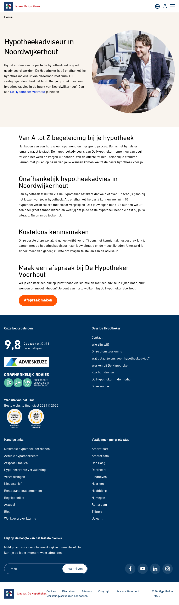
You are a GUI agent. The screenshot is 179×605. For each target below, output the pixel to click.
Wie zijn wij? (100, 344)
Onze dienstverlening (107, 351)
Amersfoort (100, 449)
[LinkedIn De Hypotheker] (155, 569)
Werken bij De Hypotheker (110, 365)
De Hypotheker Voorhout (27, 92)
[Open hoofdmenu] (172, 6)
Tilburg (97, 511)
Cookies (51, 591)
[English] (157, 6)
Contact (97, 337)
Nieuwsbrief (13, 483)
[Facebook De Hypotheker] (130, 569)
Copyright (104, 591)
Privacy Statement (128, 591)
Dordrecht (99, 469)
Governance (100, 386)
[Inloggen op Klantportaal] (164, 6)
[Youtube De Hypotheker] (143, 569)
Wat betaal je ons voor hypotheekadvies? (121, 358)
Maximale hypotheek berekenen (27, 449)
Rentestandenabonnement (23, 490)
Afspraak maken (16, 463)
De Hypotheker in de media (111, 379)
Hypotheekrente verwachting (25, 469)
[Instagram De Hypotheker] (167, 569)
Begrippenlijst (14, 497)
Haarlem (98, 483)
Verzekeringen (14, 477)
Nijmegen (98, 497)
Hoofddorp (99, 490)
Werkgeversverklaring (20, 518)
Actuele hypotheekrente (21, 456)
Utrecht (97, 518)
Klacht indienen (103, 372)
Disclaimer (69, 591)
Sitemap (87, 591)
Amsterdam (100, 456)
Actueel (9, 504)
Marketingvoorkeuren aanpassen (67, 596)
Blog (7, 511)
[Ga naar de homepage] (25, 593)
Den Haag (98, 463)
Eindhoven (99, 477)
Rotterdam (99, 504)
